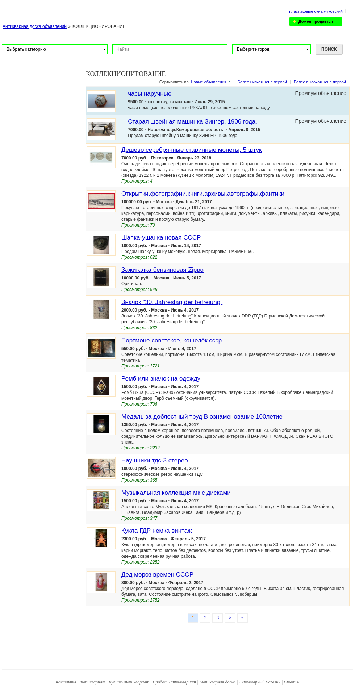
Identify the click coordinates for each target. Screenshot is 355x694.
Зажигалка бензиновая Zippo (162, 269)
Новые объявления (208, 82)
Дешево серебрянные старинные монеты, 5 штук (191, 149)
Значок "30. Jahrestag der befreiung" (171, 302)
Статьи (292, 682)
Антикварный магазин (259, 682)
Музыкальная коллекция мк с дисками (176, 492)
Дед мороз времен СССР (157, 574)
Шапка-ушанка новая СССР (161, 237)
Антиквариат (92, 682)
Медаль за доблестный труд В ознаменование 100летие (202, 416)
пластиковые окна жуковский (316, 11)
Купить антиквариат (129, 682)
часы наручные (149, 93)
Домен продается (315, 21)
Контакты (65, 682)
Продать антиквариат (175, 682)
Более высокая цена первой (320, 82)
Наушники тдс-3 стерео (154, 460)
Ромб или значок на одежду (160, 378)
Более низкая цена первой (262, 82)
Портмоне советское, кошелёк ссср (171, 340)
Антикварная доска (217, 682)
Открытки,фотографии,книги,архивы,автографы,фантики (202, 193)
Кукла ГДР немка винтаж (156, 530)
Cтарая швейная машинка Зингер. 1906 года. (192, 121)
